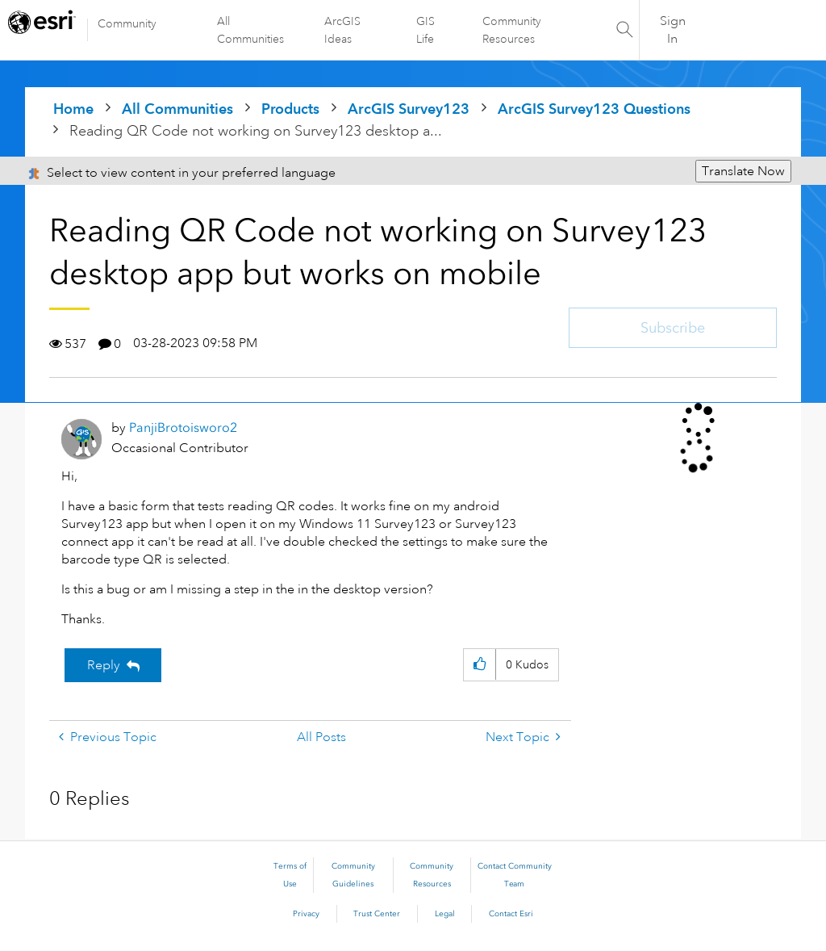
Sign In (673, 30)
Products (290, 108)
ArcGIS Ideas (342, 30)
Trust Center (376, 914)
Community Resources (511, 30)
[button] (479, 665)
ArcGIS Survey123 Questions (594, 108)
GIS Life (425, 30)
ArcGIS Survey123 (408, 108)
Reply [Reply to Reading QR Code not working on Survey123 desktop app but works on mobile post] (103, 665)
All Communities (250, 30)
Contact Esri (511, 914)
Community (127, 23)
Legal (445, 914)
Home (73, 108)
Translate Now (743, 171)
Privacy (306, 914)
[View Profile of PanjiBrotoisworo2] (183, 427)
